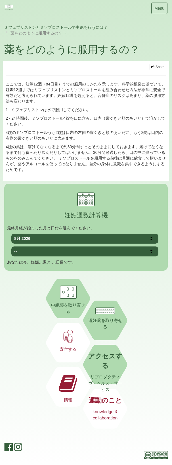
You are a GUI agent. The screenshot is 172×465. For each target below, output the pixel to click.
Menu (159, 9)
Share (158, 67)
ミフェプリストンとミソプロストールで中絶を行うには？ (56, 27)
